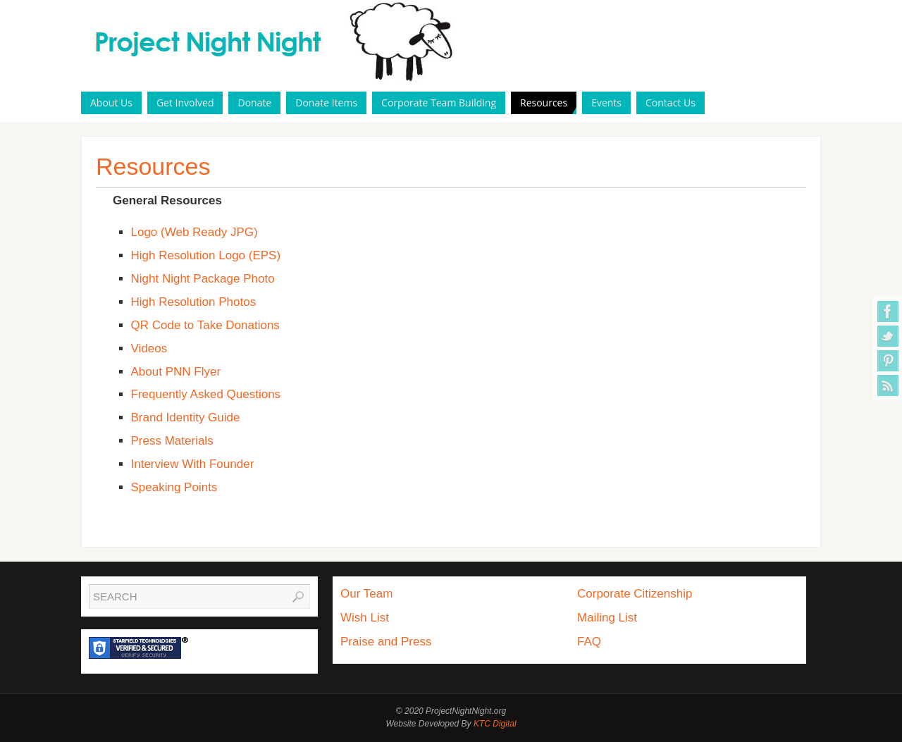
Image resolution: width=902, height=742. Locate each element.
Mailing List (607, 617)
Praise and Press (385, 641)
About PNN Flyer (176, 371)
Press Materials (172, 440)
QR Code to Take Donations (205, 325)
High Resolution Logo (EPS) (206, 255)
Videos (149, 348)
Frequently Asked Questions (206, 394)
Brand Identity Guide (185, 417)
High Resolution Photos (194, 302)
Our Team (366, 593)
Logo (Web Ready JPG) (194, 232)
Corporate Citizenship (634, 593)
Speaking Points (174, 487)
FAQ (589, 641)
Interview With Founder (192, 464)
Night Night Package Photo (203, 278)
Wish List (364, 617)
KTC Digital (495, 724)
